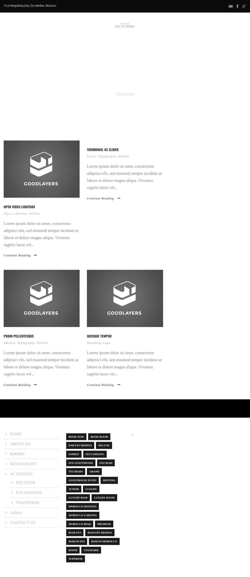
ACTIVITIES (132, 43)
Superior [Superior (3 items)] (76, 558)
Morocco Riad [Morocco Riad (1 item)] (80, 524)
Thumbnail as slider (103, 149)
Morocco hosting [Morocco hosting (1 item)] (82, 506)
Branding (94, 343)
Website (34, 213)
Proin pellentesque (19, 335)
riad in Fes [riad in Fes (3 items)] (77, 541)
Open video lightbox (19, 206)
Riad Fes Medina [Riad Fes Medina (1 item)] (100, 532)
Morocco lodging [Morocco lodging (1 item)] (83, 515)
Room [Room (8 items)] (73, 550)
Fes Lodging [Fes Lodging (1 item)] (95, 454)
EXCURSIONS (29, 492)
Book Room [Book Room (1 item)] (99, 436)
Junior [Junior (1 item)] (74, 489)
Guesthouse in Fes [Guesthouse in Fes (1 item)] (82, 480)
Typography (107, 156)
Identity (21, 213)
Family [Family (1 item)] (74, 454)
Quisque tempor (99, 335)
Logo (107, 343)
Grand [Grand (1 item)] (94, 471)
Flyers (8, 213)
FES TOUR (25, 482)
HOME (46, 43)
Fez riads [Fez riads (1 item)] (76, 471)
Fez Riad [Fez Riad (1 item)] (106, 462)
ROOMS (85, 43)
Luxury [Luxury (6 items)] (91, 489)
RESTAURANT (107, 43)
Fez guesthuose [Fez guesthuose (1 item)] (81, 462)
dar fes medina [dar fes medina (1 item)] (80, 445)
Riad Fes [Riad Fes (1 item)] (75, 532)
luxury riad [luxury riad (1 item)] (78, 497)
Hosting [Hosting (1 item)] (109, 480)
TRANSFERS (27, 502)
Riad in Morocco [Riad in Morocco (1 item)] (104, 541)
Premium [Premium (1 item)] (104, 524)
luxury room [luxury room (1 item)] (104, 497)
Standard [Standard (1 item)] (91, 550)
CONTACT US (177, 43)
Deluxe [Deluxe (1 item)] (104, 445)
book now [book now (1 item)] (76, 436)
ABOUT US (65, 43)
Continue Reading (20, 255)
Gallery (154, 43)
